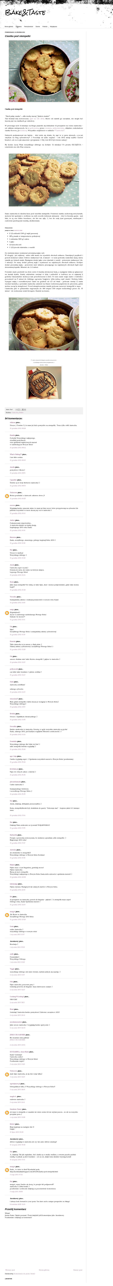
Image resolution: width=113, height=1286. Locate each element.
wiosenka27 (14, 699)
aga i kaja (13, 756)
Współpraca (53, 26)
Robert (12, 1124)
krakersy (23, 130)
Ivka (11, 982)
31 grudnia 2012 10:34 (17, 575)
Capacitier (13, 480)
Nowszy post (10, 1270)
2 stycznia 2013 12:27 (17, 990)
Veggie (12, 969)
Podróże (45, 26)
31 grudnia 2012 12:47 (17, 675)
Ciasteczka (60, 130)
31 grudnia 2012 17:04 (17, 815)
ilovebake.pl (14, 769)
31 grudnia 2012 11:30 (17, 635)
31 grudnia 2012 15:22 (17, 762)
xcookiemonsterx (16, 1022)
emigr (12, 610)
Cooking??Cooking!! (17, 997)
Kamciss (13, 641)
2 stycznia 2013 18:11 (17, 1002)
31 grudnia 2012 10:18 (17, 543)
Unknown (13, 493)
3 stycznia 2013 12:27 (17, 1077)
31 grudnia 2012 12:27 (17, 662)
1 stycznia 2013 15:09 (17, 947)
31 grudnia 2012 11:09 (17, 603)
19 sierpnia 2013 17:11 (17, 1160)
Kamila (12, 435)
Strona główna (9, 26)
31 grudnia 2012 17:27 (17, 843)
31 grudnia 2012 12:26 (17, 649)
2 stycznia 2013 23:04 (17, 1045)
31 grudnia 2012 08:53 (18, 486)
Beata (12, 582)
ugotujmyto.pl (15, 1084)
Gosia (12, 926)
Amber (12, 520)
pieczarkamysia (15, 782)
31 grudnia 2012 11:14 (17, 620)
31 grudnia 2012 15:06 (17, 749)
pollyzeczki (14, 669)
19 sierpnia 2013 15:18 (17, 1145)
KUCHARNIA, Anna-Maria (19, 1052)
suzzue (12, 505)
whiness (12, 422)
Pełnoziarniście (28, 26)
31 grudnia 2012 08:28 (18, 428)
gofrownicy (34, 128)
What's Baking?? (16, 454)
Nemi (12, 1009)
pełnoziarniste (58, 128)
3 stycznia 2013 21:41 (17, 1102)
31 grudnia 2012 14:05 (17, 720)
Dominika (13, 741)
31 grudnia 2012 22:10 (17, 905)
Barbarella (13, 835)
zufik (12, 954)
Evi (11, 897)
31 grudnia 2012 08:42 (18, 448)
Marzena (13, 537)
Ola (11, 627)
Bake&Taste (25, 12)
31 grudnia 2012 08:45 (18, 460)
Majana (12, 865)
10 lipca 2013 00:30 (16, 1132)
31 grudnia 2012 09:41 (17, 513)
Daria (11, 682)
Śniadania (19, 26)
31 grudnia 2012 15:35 (17, 775)
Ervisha (12, 714)
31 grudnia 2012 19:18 (17, 858)
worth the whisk (18, 230)
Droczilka (13, 726)
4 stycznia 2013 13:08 (17, 1117)
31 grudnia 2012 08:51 (17, 473)
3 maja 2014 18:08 (16, 1192)
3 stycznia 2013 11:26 (17, 1064)
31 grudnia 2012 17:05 (17, 828)
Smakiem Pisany (16, 1109)
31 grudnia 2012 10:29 (17, 558)
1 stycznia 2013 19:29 (17, 962)
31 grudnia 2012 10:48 (17, 590)
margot (12, 912)
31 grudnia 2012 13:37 (17, 692)
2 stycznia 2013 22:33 (17, 1028)
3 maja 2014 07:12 (16, 1175)
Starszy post (77, 1270)
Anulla (12, 467)
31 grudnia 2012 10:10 (17, 530)
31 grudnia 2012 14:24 (17, 734)
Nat (11, 550)
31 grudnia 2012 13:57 (17, 707)
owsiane (48, 128)
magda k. (13, 1096)
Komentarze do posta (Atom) (24, 1274)
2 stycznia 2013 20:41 (17, 1015)
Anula (12, 565)
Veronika (13, 597)
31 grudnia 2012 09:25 (18, 498)
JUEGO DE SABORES (17, 1035)
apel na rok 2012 (37, 119)
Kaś (11, 801)
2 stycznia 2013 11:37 (17, 975)
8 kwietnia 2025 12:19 (17, 1204)
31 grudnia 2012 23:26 (18, 919)
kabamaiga (13, 884)
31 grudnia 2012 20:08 (18, 877)
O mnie (38, 26)
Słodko (21, 412)
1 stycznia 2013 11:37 (17, 934)
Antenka (13, 850)
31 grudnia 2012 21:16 (17, 890)
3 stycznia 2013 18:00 (17, 1089)
